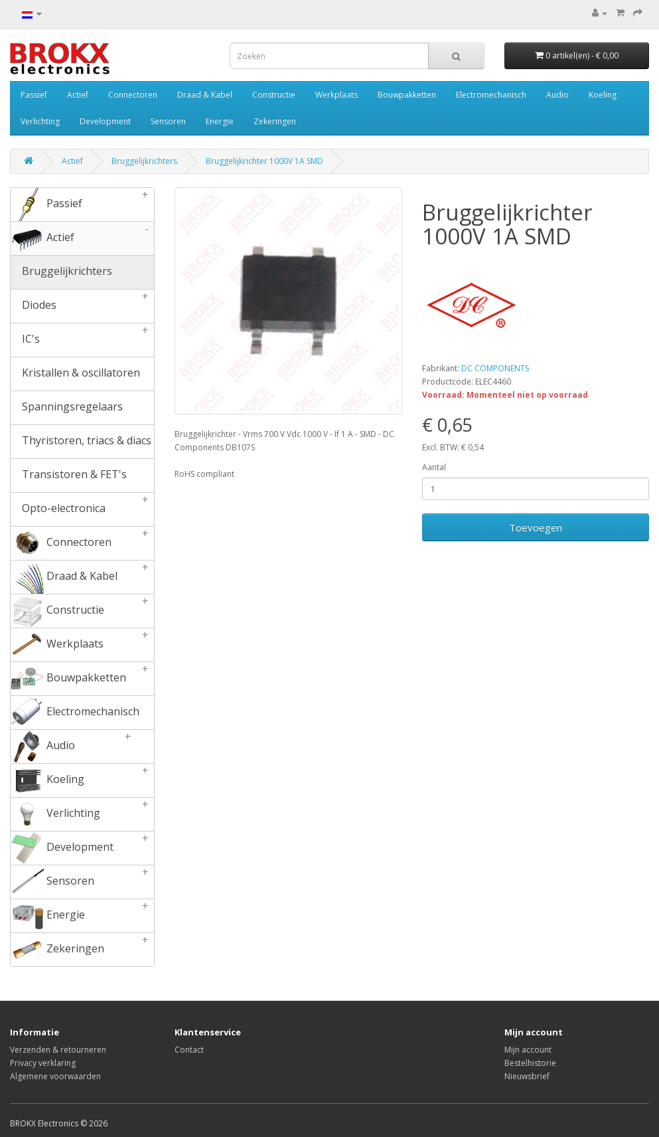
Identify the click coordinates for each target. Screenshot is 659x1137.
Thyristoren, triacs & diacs (81, 441)
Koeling (603, 94)
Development (105, 121)
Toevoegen (535, 527)
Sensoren (168, 121)
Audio (557, 94)
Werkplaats (336, 94)
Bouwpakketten (407, 94)
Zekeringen (275, 121)
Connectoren (132, 94)
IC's (82, 340)
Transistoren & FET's (69, 475)
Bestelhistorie (530, 1063)
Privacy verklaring (43, 1063)
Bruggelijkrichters (144, 161)
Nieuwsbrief (526, 1076)
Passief (34, 94)
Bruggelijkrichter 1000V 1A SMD (264, 161)
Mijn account (527, 1049)
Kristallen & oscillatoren (75, 374)
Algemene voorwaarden (55, 1076)
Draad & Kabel (204, 94)
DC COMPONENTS (495, 368)
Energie (220, 121)
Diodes (82, 306)
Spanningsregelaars (67, 407)
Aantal (434, 467)
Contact (189, 1049)
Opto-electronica (82, 509)
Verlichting (40, 121)
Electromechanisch (491, 94)
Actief (77, 94)
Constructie (273, 94)
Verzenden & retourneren (58, 1049)
